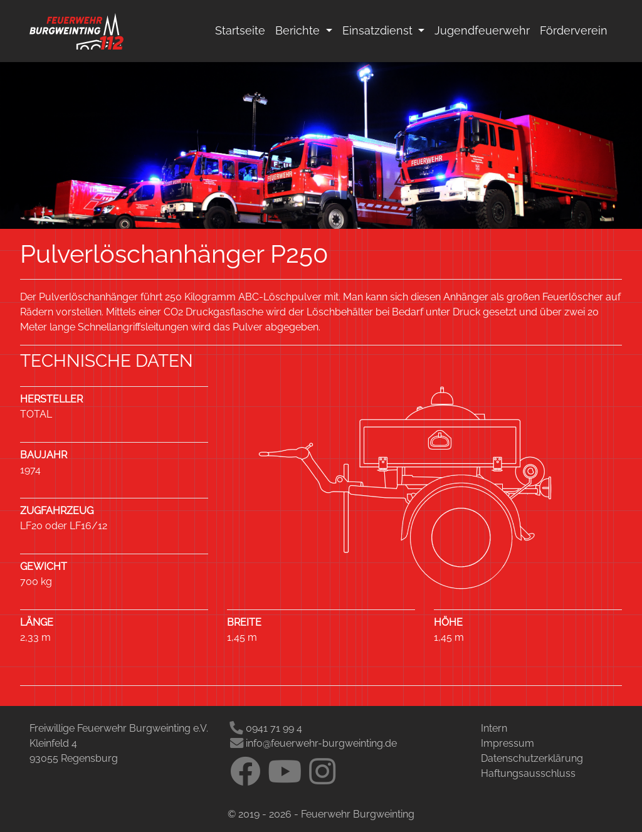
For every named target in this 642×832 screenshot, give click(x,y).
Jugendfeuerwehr (482, 30)
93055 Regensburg (73, 758)
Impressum (507, 743)
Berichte (299, 30)
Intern (494, 728)
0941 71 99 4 (266, 728)
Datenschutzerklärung (532, 758)
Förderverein (574, 30)
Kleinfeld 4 (53, 743)
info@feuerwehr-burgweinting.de (313, 743)
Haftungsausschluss (528, 773)
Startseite (240, 30)
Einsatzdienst (385, 29)
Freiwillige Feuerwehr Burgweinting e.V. (118, 728)
